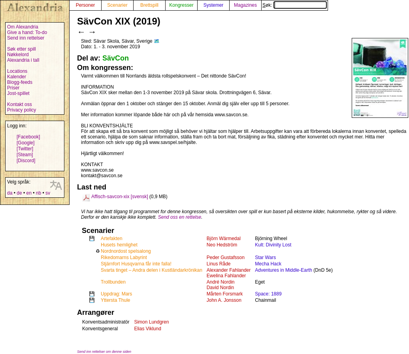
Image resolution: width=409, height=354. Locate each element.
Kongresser (181, 5)
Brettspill (149, 5)
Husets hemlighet (119, 245)
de (19, 193)
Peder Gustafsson (226, 257)
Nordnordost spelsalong (126, 251)
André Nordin (221, 282)
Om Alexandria (22, 27)
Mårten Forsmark (225, 294)
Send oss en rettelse (179, 217)
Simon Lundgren (151, 322)
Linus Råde (219, 264)
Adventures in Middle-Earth (283, 270)
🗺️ (157, 41)
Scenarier (117, 5)
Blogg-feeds (19, 82)
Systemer (214, 5)
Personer (85, 5)
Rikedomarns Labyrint (124, 257)
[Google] (25, 143)
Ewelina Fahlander (226, 275)
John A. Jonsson (224, 300)
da (9, 193)
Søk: (294, 5)
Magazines (245, 5)
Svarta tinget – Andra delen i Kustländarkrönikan (151, 270)
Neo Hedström (222, 245)
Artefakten (112, 238)
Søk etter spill (21, 49)
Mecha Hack (268, 264)
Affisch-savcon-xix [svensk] (119, 196)
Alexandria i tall (23, 60)
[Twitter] (25, 148)
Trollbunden (113, 282)
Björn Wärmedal (224, 238)
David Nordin (220, 287)
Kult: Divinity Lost (273, 245)
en (28, 193)
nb (38, 193)
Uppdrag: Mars (116, 294)
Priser (13, 88)
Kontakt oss (19, 104)
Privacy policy (21, 110)
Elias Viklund (147, 328)
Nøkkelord (18, 54)
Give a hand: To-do (27, 32)
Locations (17, 71)
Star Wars (265, 257)
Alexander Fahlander (229, 270)
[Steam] (25, 154)
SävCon (115, 58)
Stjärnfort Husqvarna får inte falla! (136, 264)
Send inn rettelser (25, 38)
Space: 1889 (268, 294)
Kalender (16, 77)
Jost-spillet (18, 93)
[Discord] (26, 160)
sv (47, 193)
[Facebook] (28, 137)
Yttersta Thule (115, 300)
